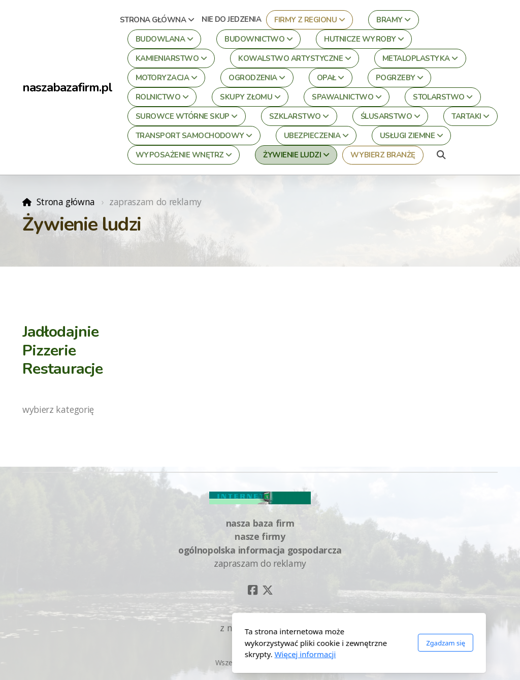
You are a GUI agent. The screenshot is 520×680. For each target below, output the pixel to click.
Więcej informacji (206, 654)
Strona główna (66, 202)
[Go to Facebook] (252, 590)
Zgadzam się (346, 642)
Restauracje (62, 368)
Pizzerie (49, 350)
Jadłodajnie (60, 331)
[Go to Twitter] (267, 590)
